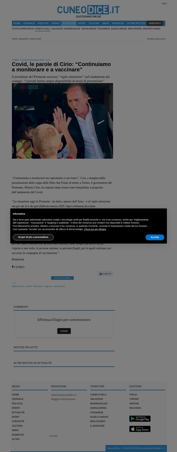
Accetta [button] (155, 237)
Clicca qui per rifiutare (95, 229)
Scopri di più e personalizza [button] (33, 237)
